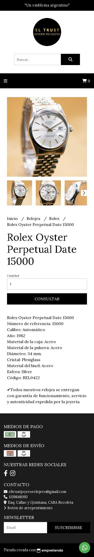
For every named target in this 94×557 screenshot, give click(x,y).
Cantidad (13, 275)
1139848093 (16, 497)
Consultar (47, 298)
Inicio (13, 218)
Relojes (34, 218)
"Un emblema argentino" (47, 5)
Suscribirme (68, 527)
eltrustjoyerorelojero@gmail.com (35, 491)
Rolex (54, 218)
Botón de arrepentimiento (28, 508)
